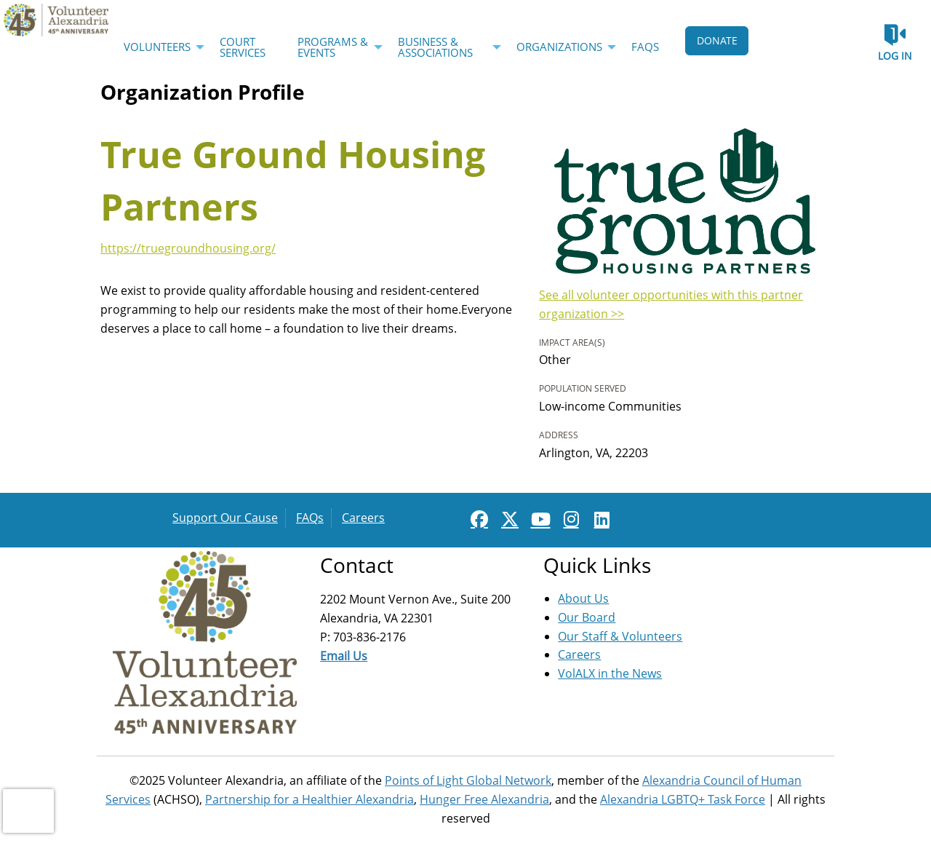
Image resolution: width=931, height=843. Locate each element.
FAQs (310, 518)
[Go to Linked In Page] (599, 519)
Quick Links (597, 565)
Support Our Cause (225, 518)
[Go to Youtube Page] (538, 519)
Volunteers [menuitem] (157, 46)
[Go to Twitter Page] (507, 519)
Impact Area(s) (572, 342)
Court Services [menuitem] (242, 47)
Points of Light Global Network (468, 780)
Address (558, 435)
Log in (895, 56)
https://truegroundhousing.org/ (188, 248)
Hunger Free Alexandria (484, 799)
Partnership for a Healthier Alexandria (309, 799)
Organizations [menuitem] (559, 46)
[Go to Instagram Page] (568, 519)
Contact (356, 565)
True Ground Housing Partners (292, 180)
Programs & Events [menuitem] (332, 47)
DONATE (717, 40)
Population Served (582, 388)
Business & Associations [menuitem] (435, 47)
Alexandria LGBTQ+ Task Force (682, 799)
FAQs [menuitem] (645, 46)
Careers (363, 518)
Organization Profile (202, 92)
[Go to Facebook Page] (477, 519)
